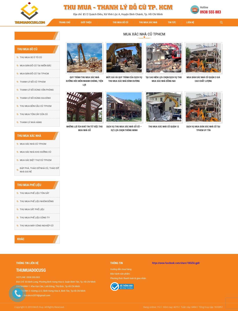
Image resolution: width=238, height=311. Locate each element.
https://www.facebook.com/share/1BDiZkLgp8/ (176, 263)
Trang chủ (64, 22)
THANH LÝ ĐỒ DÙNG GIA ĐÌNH (35, 98)
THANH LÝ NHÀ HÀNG (31, 122)
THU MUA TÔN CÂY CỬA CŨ (34, 114)
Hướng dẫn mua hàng (120, 269)
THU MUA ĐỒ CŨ (120, 22)
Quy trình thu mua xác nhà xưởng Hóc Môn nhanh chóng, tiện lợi (84, 81)
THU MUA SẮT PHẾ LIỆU (32, 209)
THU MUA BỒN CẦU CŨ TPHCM (35, 106)
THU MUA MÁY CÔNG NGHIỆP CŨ (36, 225)
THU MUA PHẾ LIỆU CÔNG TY (35, 217)
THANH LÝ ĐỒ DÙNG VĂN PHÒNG (37, 89)
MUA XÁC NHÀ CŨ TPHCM (33, 144)
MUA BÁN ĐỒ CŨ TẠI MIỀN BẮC (35, 65)
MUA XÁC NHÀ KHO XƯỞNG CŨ (35, 152)
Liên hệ (190, 22)
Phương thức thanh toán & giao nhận (128, 278)
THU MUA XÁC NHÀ (148, 22)
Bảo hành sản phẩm (120, 273)
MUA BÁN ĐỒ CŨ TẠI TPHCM (34, 73)
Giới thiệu (86, 22)
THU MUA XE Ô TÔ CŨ (31, 57)
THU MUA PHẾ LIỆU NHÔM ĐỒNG (37, 201)
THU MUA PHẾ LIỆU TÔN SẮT (34, 193)
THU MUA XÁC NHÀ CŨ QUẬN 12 (163, 126)
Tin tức (172, 22)
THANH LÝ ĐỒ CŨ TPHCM (32, 81)
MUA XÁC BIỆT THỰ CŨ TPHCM (35, 160)
